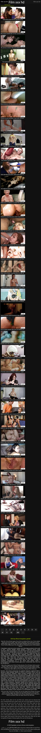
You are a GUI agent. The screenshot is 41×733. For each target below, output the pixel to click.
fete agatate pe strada (32, 701)
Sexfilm (16, 691)
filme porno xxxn (24, 714)
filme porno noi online (31, 713)
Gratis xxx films (6, 692)
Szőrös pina (5, 642)
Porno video (10, 667)
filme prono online (19, 716)
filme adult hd (33, 703)
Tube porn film (27, 669)
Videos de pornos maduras (23, 727)
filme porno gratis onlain (9, 713)
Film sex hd (21, 691)
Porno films (21, 669)
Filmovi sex (30, 641)
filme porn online (33, 709)
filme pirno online (28, 708)
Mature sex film (36, 667)
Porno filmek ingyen (11, 641)
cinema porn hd (29, 699)
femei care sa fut (22, 701)
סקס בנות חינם (26, 729)
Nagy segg (7, 643)
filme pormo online (24, 709)
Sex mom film (22, 692)
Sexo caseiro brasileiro (26, 731)
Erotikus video (5, 666)
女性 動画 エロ (17, 731)
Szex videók (4, 667)
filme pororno (11, 716)
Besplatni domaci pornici (29, 643)
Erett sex (11, 666)
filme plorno (37, 708)
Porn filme (37, 691)
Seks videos (18, 642)
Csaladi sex (7, 669)
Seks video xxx (14, 669)
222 (18, 632)
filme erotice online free (30, 704)
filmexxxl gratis (16, 718)
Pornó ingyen (19, 643)
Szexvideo (23, 642)
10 (2, 632)
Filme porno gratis (27, 667)
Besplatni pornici (28, 645)
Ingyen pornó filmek (12, 665)
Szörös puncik (36, 665)
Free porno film (4, 691)
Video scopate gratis (35, 729)
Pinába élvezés (20, 665)
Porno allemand (13, 729)
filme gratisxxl (10, 706)
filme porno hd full (20, 713)
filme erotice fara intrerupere (15, 704)
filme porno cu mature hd (10, 711)
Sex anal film (35, 692)
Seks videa (4, 665)
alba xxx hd (13, 699)
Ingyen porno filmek (29, 691)
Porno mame (11, 642)
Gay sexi (11, 731)
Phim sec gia (33, 727)
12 (11, 632)
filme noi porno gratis (28, 706)
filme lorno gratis (19, 706)
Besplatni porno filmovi (19, 694)
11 (7, 632)
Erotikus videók (35, 666)
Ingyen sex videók (14, 692)
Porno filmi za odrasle (21, 641)
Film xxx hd (20, 729)
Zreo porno (29, 692)
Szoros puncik (27, 666)
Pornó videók (36, 641)
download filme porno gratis (11, 701)
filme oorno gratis (19, 708)
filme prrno (27, 716)
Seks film (3, 641)
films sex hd (23, 718)
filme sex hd (34, 716)
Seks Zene (13, 643)
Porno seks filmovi (31, 642)
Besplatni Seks (10, 694)
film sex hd (17, 703)
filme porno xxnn (15, 714)
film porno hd (10, 703)
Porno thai (11, 691)
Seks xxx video (19, 695)
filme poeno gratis (5, 709)
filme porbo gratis (14, 709)
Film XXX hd (7, 4)
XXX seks (32, 695)
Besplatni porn (20, 645)
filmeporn (9, 718)
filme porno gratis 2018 (23, 711)
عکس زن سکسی (5, 727)
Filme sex (34, 669)
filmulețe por (29, 718)
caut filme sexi (20, 699)
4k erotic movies (5, 699)
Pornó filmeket (28, 665)
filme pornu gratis (33, 714)
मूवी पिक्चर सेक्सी (13, 727)
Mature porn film (12, 645)
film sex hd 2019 (25, 703)
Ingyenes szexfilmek (19, 666)
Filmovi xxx (26, 695)
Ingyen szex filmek (17, 667)
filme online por (10, 708)
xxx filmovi (13, 695)
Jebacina (3, 694)
